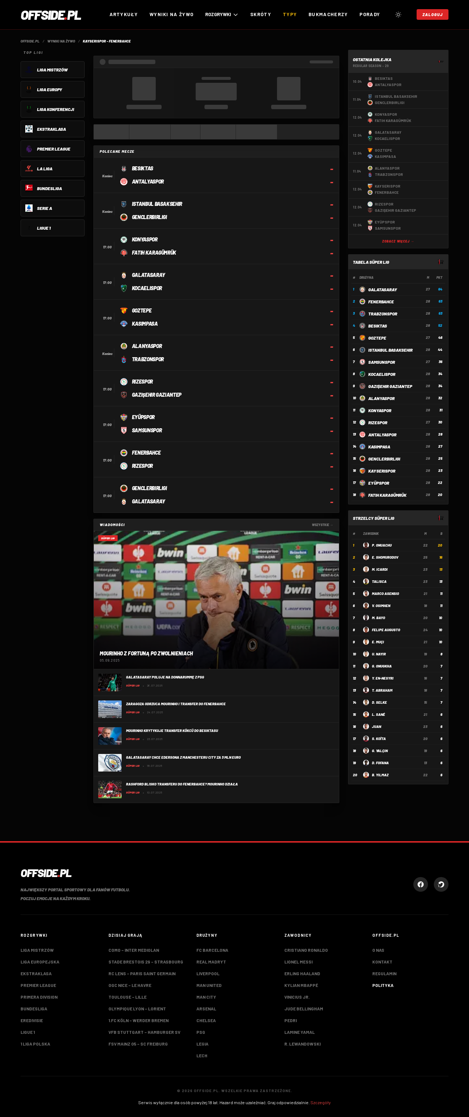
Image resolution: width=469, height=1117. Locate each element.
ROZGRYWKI (222, 14)
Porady (369, 14)
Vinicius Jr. (297, 996)
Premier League (38, 985)
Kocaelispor (381, 374)
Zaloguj (432, 14)
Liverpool (207, 973)
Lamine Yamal (299, 1032)
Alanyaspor (381, 398)
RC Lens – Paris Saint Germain (142, 973)
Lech (201, 1055)
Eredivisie (32, 1020)
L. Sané (378, 714)
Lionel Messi (298, 961)
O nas (378, 950)
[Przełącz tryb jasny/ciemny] (398, 14)
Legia (202, 1043)
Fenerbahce (381, 301)
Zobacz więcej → (398, 241)
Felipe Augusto (386, 630)
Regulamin (384, 973)
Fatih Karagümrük (387, 495)
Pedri (290, 1020)
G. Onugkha (382, 666)
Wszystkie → (322, 525)
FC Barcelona (212, 950)
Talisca (379, 581)
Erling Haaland (302, 973)
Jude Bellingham (303, 1008)
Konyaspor (379, 410)
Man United (209, 985)
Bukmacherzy (328, 14)
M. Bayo (378, 617)
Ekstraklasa (36, 973)
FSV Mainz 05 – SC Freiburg (138, 1043)
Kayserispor (381, 470)
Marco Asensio (385, 593)
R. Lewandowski (302, 1043)
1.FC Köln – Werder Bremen (138, 1020)
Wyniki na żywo (171, 14)
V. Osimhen (381, 605)
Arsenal (206, 1008)
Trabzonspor (382, 313)
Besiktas (377, 325)
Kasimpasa (379, 446)
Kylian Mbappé (301, 985)
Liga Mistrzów (37, 950)
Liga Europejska (40, 961)
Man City (206, 996)
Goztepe (377, 337)
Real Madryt (211, 961)
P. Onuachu (382, 545)
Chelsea (206, 1020)
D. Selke (379, 702)
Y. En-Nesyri (383, 678)
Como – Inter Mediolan (133, 950)
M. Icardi (380, 569)
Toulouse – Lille (127, 996)
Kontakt (382, 961)
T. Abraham (382, 690)
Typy (290, 14)
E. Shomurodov (385, 557)
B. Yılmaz (380, 775)
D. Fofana (380, 763)
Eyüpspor (378, 482)
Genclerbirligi (384, 458)
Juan (376, 726)
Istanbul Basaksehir (390, 349)
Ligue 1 (28, 1032)
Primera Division (39, 996)
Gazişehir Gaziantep (390, 386)
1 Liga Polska (35, 1043)
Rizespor (377, 422)
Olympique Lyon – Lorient (137, 1008)
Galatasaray (382, 289)
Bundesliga (34, 1008)
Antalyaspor (382, 434)
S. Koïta (379, 738)
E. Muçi (378, 642)
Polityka (383, 985)
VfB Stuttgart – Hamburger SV (144, 1032)
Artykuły (124, 14)
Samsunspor (381, 362)
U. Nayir (379, 654)
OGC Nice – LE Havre (129, 985)
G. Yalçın (380, 750)
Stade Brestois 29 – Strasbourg (145, 961)
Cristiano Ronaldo (306, 950)
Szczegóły (320, 1102)
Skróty (260, 14)
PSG (200, 1032)
